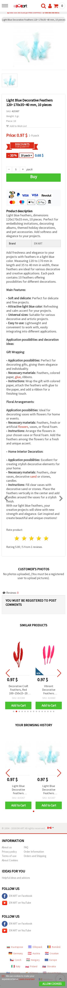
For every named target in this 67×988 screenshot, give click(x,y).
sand (33, 476)
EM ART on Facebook (17, 896)
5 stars (46, 538)
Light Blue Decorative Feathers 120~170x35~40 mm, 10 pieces (18, 789)
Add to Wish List (16, 126)
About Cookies (10, 860)
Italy (15, 966)
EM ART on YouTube (16, 903)
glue (18, 377)
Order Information (34, 851)
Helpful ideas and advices (16, 877)
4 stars (39, 538)
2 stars (24, 538)
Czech (15, 959)
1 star (17, 538)
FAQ (26, 847)
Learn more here (27, 979)
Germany (16, 953)
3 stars (31, 538)
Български (15, 947)
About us (7, 847)
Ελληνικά (35, 947)
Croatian (52, 953)
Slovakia (49, 966)
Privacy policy (9, 851)
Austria (34, 953)
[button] (13, 711)
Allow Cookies (52, 983)
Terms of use (9, 856)
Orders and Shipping (35, 856)
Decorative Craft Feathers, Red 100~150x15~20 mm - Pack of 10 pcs (18, 690)
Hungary (33, 959)
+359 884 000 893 (51, 13)
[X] (3, 976)
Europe (51, 960)
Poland (31, 966)
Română (53, 947)
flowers (23, 427)
